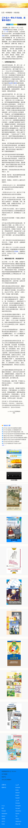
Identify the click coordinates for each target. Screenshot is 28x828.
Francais (18, 803)
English (17, 795)
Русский (18, 808)
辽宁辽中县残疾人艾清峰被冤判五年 (12, 430)
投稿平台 (4, 776)
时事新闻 (9, 12)
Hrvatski (4, 811)
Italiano (3, 816)
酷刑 (15, 83)
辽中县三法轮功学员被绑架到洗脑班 (12, 428)
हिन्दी (3, 808)
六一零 (6, 31)
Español (18, 797)
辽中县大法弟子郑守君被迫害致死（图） (13, 431)
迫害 (3, 35)
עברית (3, 805)
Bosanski (18, 787)
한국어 (3, 821)
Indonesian (4, 813)
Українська (18, 821)
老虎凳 (11, 83)
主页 (2, 12)
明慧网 (5, 29)
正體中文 (4, 784)
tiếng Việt (18, 824)
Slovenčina (18, 811)
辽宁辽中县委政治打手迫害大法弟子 (12, 443)
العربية (17, 784)
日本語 (3, 818)
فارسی (17, 800)
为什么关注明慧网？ (7, 779)
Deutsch (18, 792)
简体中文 (4, 787)
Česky (17, 790)
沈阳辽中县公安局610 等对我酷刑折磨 (12, 435)
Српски (17, 813)
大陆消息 (16, 12)
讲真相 (16, 251)
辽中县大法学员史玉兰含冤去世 (11, 441)
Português (18, 805)
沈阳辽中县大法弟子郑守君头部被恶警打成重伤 (15, 437)
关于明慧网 (4, 774)
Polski (3, 824)
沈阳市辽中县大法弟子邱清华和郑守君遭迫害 (14, 439)
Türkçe (17, 818)
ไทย (17, 816)
